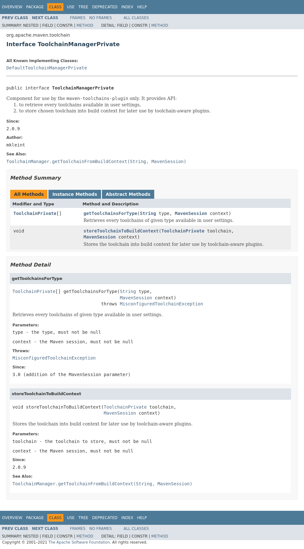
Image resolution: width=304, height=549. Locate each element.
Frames (78, 18)
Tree (83, 7)
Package (35, 7)
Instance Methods (74, 194)
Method (84, 25)
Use (71, 7)
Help (142, 7)
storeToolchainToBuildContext (121, 230)
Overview (12, 7)
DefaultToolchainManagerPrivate (46, 67)
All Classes (136, 18)
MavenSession (191, 213)
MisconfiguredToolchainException (161, 303)
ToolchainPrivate (34, 213)
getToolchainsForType (110, 213)
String (148, 213)
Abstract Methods (128, 194)
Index (127, 7)
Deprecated (105, 7)
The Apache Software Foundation (79, 542)
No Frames (100, 18)
